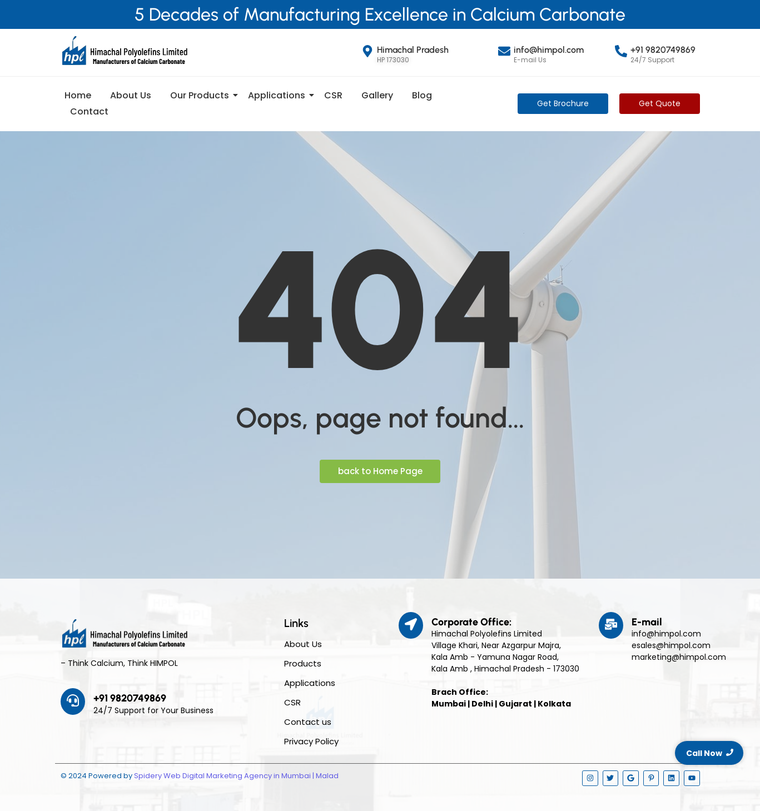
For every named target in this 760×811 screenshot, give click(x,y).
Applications (278, 95)
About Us (130, 95)
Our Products (201, 95)
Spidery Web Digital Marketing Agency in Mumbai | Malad (236, 775)
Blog (422, 95)
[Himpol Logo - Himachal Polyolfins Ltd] (124, 50)
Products (302, 663)
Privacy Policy (311, 741)
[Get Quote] (659, 103)
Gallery (377, 95)
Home (77, 95)
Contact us (307, 722)
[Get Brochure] (563, 103)
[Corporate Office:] (411, 625)
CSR (333, 95)
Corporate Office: (471, 622)
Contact (89, 111)
